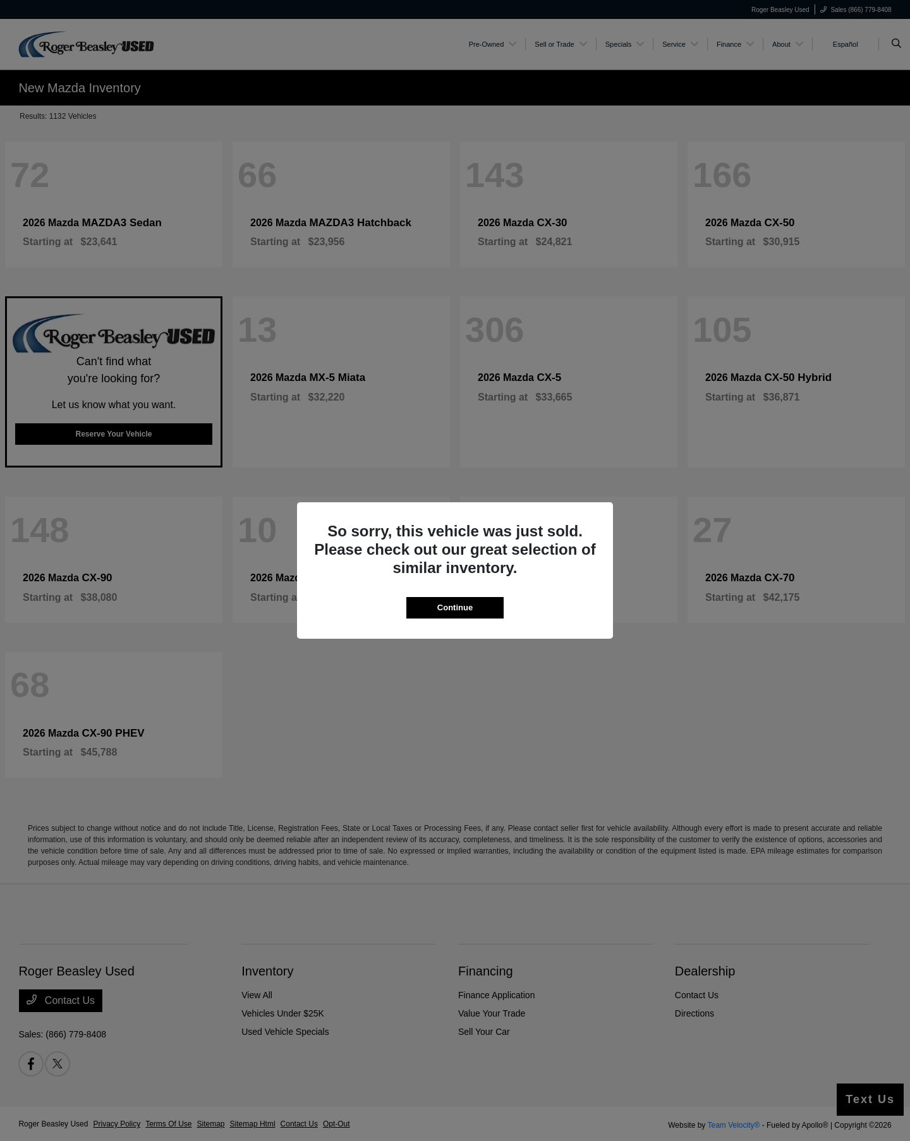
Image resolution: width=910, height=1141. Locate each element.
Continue (455, 607)
